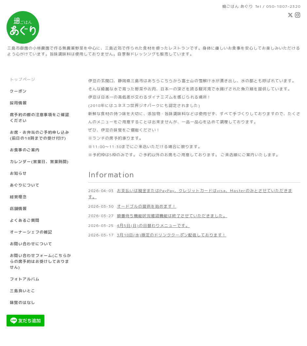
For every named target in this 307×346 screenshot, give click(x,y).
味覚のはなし (22, 302)
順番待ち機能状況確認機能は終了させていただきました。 (172, 215)
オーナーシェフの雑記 (31, 232)
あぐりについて (25, 185)
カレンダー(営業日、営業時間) (39, 161)
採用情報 (18, 103)
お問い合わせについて (31, 244)
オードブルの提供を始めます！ (146, 206)
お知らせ (18, 173)
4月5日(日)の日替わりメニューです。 (153, 225)
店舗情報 (18, 208)
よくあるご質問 (25, 220)
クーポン (18, 91)
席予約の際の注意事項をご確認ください (39, 117)
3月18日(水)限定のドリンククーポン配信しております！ (171, 235)
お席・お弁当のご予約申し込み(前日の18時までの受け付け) (39, 135)
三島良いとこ (22, 290)
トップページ (22, 79)
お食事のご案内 (25, 150)
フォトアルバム (25, 279)
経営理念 (18, 197)
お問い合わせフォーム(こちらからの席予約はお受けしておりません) (40, 261)
